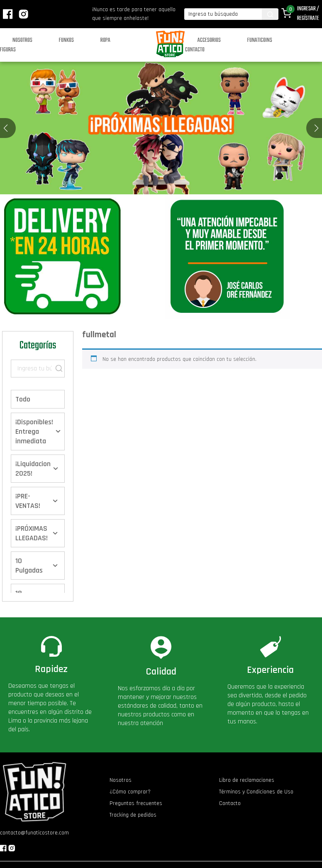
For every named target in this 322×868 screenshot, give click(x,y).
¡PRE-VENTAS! (27, 500)
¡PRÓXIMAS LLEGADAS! (31, 533)
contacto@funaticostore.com (34, 833)
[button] (316, 128)
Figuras (8, 50)
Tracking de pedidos (133, 815)
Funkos (66, 40)
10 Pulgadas (29, 565)
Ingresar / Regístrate (308, 13)
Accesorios (209, 40)
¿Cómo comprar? (130, 791)
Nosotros (22, 40)
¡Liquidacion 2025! (33, 468)
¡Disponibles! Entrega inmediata (34, 431)
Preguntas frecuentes (136, 803)
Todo (22, 399)
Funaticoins (259, 40)
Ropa (105, 40)
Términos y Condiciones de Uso (256, 791)
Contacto (195, 50)
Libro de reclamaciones (246, 780)
